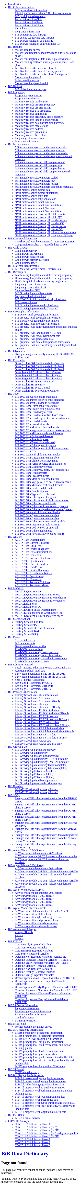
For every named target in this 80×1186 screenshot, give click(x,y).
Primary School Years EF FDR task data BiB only (42, 719)
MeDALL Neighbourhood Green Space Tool (39, 612)
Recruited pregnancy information (33, 1011)
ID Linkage (21, 28)
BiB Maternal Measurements (23, 265)
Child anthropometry (26, 250)
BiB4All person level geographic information (39, 1078)
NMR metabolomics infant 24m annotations (39, 211)
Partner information (25, 1020)
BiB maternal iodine (26, 302)
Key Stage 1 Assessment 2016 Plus (34, 685)
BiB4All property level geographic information (40, 1081)
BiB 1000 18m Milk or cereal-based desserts (39, 485)
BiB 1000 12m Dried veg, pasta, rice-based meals (42, 418)
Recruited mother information (31, 1014)
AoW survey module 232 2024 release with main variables (46, 880)
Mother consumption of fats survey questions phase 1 (44, 58)
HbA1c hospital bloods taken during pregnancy (40, 281)
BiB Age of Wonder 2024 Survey (26, 865)
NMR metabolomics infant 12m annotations (39, 205)
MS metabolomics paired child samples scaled (40, 162)
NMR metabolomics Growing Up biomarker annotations (45, 232)
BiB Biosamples (17, 272)
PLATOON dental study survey (32, 661)
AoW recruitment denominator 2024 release (38, 868)
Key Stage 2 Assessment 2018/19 (33, 688)
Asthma (19, 935)
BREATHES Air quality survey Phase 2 (36, 792)
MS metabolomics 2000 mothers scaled (36, 177)
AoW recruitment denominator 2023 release (38, 892)
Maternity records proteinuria (31, 132)
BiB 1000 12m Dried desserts (31, 421)
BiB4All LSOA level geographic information (39, 1084)
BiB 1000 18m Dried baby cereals (33, 466)
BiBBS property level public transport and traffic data (44, 1057)
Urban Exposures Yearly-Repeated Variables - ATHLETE (46, 987)
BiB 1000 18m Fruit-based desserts (34, 488)
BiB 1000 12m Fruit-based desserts (34, 436)
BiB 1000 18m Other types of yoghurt (35, 497)
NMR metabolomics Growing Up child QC (38, 217)
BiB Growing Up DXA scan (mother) (35, 771)
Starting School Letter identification (34, 628)
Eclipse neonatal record (27, 98)
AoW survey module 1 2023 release (34, 895)
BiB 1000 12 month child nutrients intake (37, 454)
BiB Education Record (20, 664)
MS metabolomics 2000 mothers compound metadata (44, 186)
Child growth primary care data (32, 259)
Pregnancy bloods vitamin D (30, 287)
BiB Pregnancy (16, 92)
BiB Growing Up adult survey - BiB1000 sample (41, 758)
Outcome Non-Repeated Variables (33, 968)
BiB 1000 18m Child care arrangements (36, 460)
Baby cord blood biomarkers (30, 296)
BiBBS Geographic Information (25, 1029)
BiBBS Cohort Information (23, 1005)
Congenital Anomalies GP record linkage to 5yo (41, 244)
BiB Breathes (15, 786)
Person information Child (28, 19)
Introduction (14, 4)
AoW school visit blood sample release (36, 926)
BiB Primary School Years (22, 691)
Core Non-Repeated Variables (31, 947)
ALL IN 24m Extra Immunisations (33, 573)
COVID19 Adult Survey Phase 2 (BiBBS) (37, 1130)
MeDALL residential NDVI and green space (39, 615)
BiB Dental (14, 637)
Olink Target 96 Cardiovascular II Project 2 (38, 378)
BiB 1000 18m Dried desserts (31, 472)
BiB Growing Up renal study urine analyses (38, 783)
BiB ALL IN (15, 536)
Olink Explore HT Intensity (30, 384)
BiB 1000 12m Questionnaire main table (37, 405)
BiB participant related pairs (30, 16)
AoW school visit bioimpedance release (36, 923)
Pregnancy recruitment (27, 1008)
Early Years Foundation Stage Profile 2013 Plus (40, 676)
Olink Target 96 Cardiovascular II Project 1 (38, 375)
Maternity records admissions (31, 113)
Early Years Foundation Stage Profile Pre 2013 (40, 673)
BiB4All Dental (16, 1114)
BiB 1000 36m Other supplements (33, 530)
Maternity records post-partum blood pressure (39, 122)
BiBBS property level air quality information (39, 1041)
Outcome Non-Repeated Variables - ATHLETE (40, 956)
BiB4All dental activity (27, 1118)
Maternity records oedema (29, 128)
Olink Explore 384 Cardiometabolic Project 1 (39, 366)
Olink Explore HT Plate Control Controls (37, 390)
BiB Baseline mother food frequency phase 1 (39, 71)
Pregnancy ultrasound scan (29, 138)
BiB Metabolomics (18, 144)
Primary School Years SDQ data (32, 698)
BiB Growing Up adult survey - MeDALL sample (42, 761)
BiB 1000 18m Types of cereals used (35, 494)
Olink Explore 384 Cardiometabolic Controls (39, 363)
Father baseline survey (27, 80)
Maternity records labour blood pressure (36, 119)
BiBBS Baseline (17, 1023)
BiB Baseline (15, 46)
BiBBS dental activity (27, 1072)
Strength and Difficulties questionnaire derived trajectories (46, 834)
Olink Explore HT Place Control (32, 387)
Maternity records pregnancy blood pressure (39, 116)
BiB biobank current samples (30, 89)
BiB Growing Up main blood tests (33, 293)
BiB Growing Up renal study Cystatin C (36, 308)
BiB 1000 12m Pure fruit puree (32, 439)
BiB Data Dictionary (25, 1153)
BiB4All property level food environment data (40, 1096)
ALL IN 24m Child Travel (29, 567)
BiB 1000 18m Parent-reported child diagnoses (40, 463)
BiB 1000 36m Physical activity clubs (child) (39, 533)
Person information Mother (29, 25)
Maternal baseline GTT (27, 290)
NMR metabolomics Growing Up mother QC (39, 223)
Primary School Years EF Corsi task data (37, 722)
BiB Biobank (15, 86)
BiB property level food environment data (37, 335)
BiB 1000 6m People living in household (37, 402)
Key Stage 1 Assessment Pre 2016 (33, 682)
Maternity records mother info (31, 101)
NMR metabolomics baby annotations (35, 198)
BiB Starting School (19, 618)
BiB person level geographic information (37, 314)
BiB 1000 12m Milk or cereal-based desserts (39, 433)
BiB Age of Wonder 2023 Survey (26, 889)
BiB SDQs (14, 795)
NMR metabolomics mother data (32, 189)
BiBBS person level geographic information (39, 1032)
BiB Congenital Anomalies (22, 238)
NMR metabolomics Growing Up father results (40, 226)
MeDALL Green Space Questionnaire (35, 609)
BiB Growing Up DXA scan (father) (34, 777)
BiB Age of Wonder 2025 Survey (26, 850)
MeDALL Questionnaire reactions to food (37, 594)
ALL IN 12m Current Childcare (32, 542)
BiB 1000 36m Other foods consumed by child (40, 521)
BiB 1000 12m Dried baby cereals (33, 411)
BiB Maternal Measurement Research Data (38, 268)
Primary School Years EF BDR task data (37, 710)
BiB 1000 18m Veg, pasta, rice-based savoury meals (43, 481)
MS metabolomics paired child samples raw (38, 165)
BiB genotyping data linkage (30, 34)
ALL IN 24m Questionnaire (30, 561)
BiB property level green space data (34, 338)
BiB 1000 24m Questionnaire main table (37, 515)
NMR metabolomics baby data (31, 195)
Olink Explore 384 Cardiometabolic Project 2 (39, 369)
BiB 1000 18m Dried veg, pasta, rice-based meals (42, 469)
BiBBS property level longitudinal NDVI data (40, 1066)
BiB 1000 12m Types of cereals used (35, 442)
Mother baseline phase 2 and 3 (31, 83)
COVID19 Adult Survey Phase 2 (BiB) (36, 1127)
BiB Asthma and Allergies (22, 929)
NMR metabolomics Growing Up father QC (39, 229)
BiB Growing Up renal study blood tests (37, 305)
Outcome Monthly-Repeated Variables (35, 965)
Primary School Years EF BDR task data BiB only (42, 713)
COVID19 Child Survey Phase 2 (32, 1142)
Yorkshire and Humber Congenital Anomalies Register (44, 241)
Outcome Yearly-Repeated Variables (34, 974)
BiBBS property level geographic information (39, 1035)
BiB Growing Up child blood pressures (36, 780)
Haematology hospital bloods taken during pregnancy (44, 278)
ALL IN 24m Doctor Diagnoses (32, 570)
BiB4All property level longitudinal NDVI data (40, 1111)
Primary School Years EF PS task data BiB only (41, 737)
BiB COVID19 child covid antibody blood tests (40, 299)
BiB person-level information (31, 10)
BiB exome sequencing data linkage (34, 37)
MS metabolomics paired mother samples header (41, 153)
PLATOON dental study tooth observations (38, 655)
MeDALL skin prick (26, 603)
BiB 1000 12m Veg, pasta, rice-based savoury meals (43, 430)
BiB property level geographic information (38, 317)
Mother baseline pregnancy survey (33, 1026)
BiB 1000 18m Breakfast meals (32, 475)
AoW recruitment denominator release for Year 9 (41, 911)
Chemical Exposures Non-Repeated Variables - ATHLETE (46, 990)
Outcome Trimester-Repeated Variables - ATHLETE (43, 959)
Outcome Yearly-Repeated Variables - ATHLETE (41, 962)
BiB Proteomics (16, 360)
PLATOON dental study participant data (36, 652)
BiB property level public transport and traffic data (42, 341)
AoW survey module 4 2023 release (34, 904)
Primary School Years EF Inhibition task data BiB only (44, 731)
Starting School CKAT (27, 631)
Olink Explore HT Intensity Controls (35, 381)
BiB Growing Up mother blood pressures (37, 755)
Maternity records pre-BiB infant (33, 107)
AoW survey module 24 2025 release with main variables (46, 856)
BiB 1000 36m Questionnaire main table (37, 518)
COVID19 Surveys (18, 1121)
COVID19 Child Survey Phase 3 (32, 1145)
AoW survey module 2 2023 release (34, 898)
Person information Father (29, 22)
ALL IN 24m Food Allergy (29, 576)
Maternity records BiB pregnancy (33, 110)
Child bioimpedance (26, 262)
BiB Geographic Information (23, 311)
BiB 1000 (13, 393)
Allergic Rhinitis (24, 932)
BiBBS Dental (16, 1069)
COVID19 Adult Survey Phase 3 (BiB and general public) (46, 1133)
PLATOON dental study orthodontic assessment (41, 658)
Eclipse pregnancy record (28, 95)
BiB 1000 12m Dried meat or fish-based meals (40, 415)
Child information (24, 1017)
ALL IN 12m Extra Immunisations (33, 551)
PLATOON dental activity (29, 649)
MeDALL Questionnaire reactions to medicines (40, 597)
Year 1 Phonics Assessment (29, 679)
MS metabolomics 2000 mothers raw (35, 180)
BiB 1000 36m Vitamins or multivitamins (37, 524)
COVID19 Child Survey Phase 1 (32, 1139)
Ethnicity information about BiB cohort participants (43, 13)
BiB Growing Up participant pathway (35, 749)
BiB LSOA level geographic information (37, 320)
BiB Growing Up (17, 746)
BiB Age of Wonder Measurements (27, 908)
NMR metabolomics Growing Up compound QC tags (44, 235)
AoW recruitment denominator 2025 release (38, 853)
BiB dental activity (25, 643)
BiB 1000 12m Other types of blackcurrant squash (42, 448)
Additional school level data (30, 670)
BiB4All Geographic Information (26, 1075)
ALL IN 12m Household (28, 555)
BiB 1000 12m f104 (26, 451)
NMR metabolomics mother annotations (36, 192)
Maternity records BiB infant (30, 135)
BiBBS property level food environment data (39, 1051)
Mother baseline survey (27, 49)
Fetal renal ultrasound (27, 141)
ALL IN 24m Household (28, 579)
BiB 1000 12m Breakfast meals (32, 424)
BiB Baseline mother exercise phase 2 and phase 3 (42, 74)
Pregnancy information (27, 31)
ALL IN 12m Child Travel (29, 545)
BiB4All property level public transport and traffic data (45, 1102)
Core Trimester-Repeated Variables (34, 950)
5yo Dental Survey (25, 640)
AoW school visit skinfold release (33, 914)
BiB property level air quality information (37, 323)
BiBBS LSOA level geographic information (38, 1038)
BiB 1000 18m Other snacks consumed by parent (41, 506)
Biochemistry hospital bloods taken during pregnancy (44, 275)
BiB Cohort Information (21, 7)
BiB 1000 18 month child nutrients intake (37, 512)
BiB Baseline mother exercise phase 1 (35, 68)
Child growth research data (29, 256)
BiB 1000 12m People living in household (37, 408)
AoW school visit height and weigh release (38, 917)
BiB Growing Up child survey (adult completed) (41, 765)
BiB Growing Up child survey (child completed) (41, 768)
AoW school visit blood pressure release (37, 920)
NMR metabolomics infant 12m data (35, 202)
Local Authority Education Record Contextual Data (43, 667)
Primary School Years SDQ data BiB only (37, 701)
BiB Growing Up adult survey (31, 752)
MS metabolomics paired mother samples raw (40, 150)
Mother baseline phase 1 (28, 77)
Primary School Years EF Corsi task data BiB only (42, 725)
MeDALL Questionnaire (28, 591)
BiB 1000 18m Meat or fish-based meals (37, 478)
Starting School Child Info (29, 621)
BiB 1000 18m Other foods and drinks (35, 503)
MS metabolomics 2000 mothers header (36, 183)
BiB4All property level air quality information (40, 1087)
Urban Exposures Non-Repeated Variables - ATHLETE (45, 978)
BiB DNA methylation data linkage (34, 40)
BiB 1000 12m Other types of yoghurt (35, 445)
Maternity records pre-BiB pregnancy (35, 104)
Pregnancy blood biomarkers (30, 284)
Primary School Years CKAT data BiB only (38, 743)
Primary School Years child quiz (32, 704)
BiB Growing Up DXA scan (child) (34, 774)
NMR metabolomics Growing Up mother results (41, 220)
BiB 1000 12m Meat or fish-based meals (37, 427)
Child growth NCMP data (29, 253)
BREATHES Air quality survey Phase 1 (36, 789)
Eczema (19, 938)
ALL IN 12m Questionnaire (30, 539)
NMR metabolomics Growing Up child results (40, 214)
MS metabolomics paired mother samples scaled (41, 147)
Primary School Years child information (36, 695)
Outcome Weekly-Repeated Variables (35, 971)
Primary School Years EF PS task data (35, 734)
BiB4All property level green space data (36, 1099)
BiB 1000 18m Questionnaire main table (37, 457)
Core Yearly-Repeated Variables (32, 953)
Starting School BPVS (27, 625)
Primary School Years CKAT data (33, 740)
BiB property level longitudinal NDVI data (38, 332)
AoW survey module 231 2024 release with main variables (46, 871)
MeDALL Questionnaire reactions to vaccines (40, 600)
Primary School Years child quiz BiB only (37, 707)
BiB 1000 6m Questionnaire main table (36, 396)
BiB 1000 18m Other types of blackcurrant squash (42, 500)
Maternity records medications (31, 125)
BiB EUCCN (15, 941)
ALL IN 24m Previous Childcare (32, 582)
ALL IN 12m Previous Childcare (32, 558)
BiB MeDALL (16, 588)
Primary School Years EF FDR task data (36, 716)
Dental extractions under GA (30, 646)
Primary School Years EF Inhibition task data (39, 728)
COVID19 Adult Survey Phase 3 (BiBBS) (37, 1136)
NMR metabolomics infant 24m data (35, 208)
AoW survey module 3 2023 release (34, 901)
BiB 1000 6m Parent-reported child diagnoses (39, 399)
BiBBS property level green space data (36, 1054)
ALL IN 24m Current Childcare (32, 564)
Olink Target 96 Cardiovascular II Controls (38, 372)
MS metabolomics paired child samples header (40, 168)
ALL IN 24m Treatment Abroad (32, 585)
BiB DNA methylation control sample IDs (38, 43)
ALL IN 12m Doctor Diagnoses (32, 548)
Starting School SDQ (26, 634)
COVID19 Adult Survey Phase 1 (32, 1124)
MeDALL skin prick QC (28, 606)
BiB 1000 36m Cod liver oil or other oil (36, 527)
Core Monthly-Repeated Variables (33, 944)
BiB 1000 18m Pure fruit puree (32, 491)
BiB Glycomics (16, 351)
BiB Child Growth (18, 247)
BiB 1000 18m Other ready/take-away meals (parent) (43, 509)
